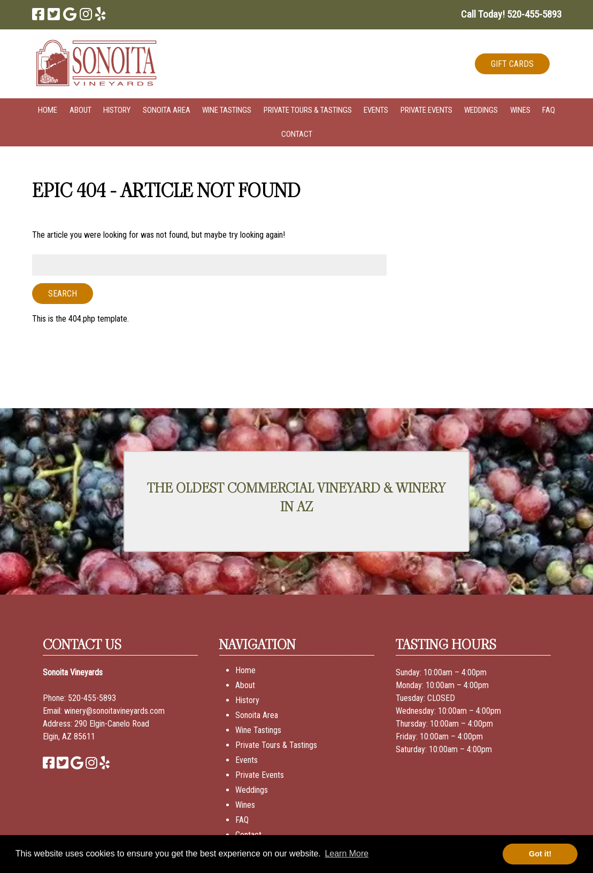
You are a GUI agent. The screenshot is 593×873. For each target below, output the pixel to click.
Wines (520, 110)
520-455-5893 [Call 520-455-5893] (92, 698)
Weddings (481, 110)
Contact (296, 134)
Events (376, 110)
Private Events (426, 110)
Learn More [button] (346, 853)
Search (62, 294)
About (80, 110)
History (116, 110)
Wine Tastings (226, 110)
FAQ (548, 110)
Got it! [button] (540, 853)
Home (47, 110)
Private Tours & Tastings (308, 110)
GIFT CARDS (512, 64)
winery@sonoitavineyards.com (114, 711)
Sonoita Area (166, 110)
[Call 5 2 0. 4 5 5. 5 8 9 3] (534, 14)
